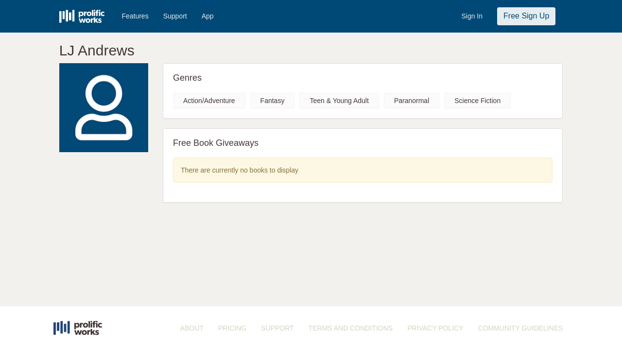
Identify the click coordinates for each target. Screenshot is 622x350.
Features (134, 16)
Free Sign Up (526, 16)
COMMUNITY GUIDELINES (520, 328)
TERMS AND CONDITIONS (351, 328)
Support (175, 16)
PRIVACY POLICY (435, 328)
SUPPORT (277, 328)
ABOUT (192, 328)
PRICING (232, 328)
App (208, 16)
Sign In (472, 16)
